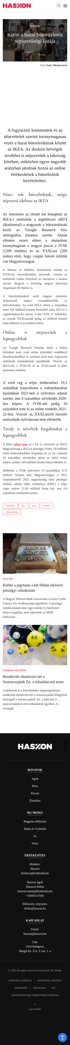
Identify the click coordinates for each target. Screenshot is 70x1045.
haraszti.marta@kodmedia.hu (35, 891)
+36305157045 (35, 895)
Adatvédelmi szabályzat (49, 980)
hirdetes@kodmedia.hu (35, 873)
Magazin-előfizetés (35, 821)
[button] (59, 5)
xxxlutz (46, 505)
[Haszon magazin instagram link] (65, 742)
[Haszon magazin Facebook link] (65, 750)
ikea (23, 505)
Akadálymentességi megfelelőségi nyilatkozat (35, 995)
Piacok (35, 793)
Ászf (53, 987)
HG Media (55, 970)
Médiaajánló (21, 987)
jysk (34, 505)
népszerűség (12, 512)
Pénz (35, 786)
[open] (62, 1037)
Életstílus (35, 800)
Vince (35, 843)
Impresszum (39, 987)
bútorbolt (10, 505)
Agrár (35, 778)
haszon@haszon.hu (35, 933)
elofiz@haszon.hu (35, 908)
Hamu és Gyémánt (35, 828)
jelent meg (20, 444)
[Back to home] (17, 5)
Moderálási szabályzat (20, 980)
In (35, 836)
